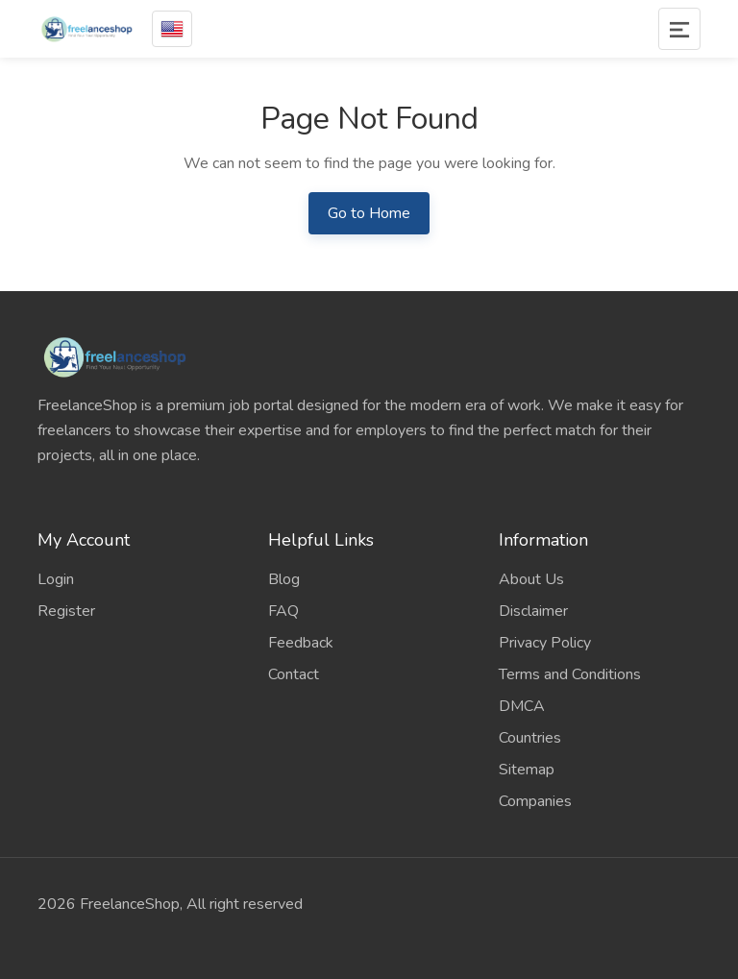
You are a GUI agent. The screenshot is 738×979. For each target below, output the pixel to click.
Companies (535, 801)
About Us (531, 579)
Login (55, 579)
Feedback (300, 642)
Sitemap (526, 769)
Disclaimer (533, 611)
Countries (530, 737)
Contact (293, 674)
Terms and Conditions (570, 674)
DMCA (522, 706)
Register (66, 611)
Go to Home (369, 213)
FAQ (283, 611)
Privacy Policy (545, 642)
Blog (284, 579)
